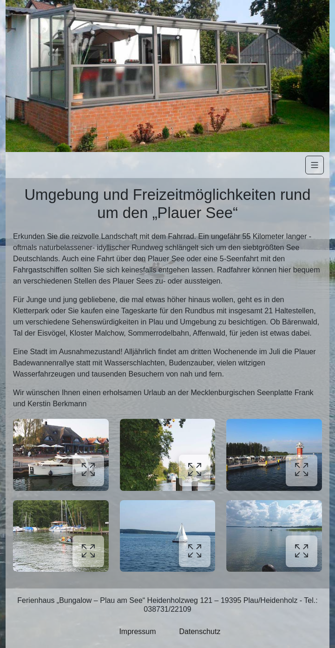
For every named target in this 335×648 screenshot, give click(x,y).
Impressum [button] (137, 631)
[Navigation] (314, 165)
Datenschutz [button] (200, 631)
